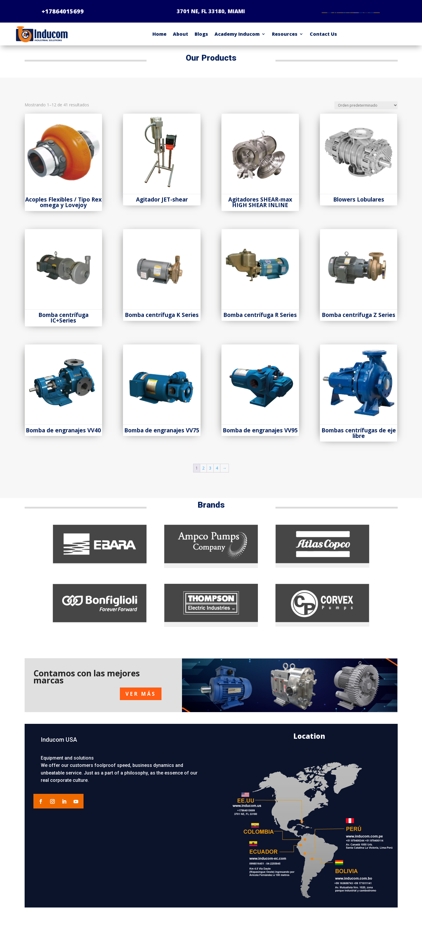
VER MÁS (140, 698)
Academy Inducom (237, 38)
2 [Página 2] (203, 472)
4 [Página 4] (217, 472)
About (180, 38)
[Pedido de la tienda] (366, 110)
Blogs (201, 38)
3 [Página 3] (210, 472)
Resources (284, 38)
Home (159, 38)
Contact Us (323, 38)
